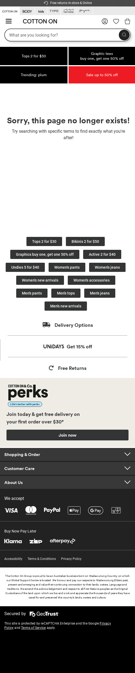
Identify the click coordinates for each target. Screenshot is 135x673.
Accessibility (13, 559)
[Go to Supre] (84, 10)
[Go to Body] (27, 10)
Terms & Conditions (42, 559)
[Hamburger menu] (8, 21)
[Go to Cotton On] (9, 10)
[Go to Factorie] (68, 10)
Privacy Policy (71, 559)
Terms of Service (33, 628)
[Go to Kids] (41, 10)
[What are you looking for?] (67, 35)
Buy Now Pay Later (20, 531)
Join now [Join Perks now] (67, 435)
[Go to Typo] (54, 10)
